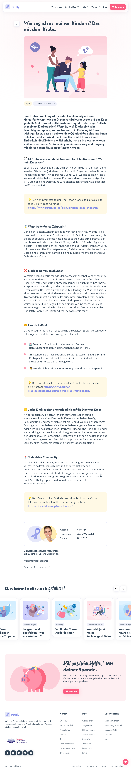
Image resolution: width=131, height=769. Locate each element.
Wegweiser (56, 6)
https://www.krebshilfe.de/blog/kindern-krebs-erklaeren (63, 207)
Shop (105, 7)
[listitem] (35, 619)
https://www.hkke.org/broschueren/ (50, 506)
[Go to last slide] (116, 589)
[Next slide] (123, 589)
